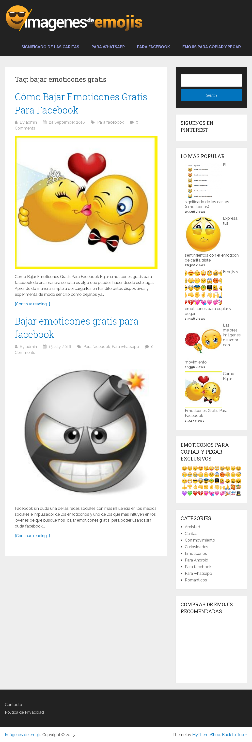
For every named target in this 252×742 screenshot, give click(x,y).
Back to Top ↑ (234, 734)
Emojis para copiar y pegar (211, 47)
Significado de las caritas (50, 47)
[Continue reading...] (32, 304)
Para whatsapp (108, 47)
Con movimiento (200, 540)
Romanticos (196, 580)
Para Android (196, 560)
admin (31, 122)
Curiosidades (196, 546)
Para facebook (153, 47)
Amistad (192, 527)
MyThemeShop (206, 734)
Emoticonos (196, 553)
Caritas (191, 533)
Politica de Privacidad (24, 712)
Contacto (13, 704)
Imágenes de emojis (23, 734)
